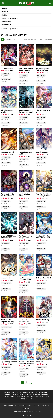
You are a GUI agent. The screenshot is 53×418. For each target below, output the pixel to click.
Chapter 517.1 (24, 159)
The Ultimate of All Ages (43, 111)
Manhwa (5, 12)
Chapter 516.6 (24, 165)
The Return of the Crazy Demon (25, 237)
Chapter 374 (6, 372)
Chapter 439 (23, 290)
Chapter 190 (5, 201)
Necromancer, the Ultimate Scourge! (25, 111)
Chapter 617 (41, 243)
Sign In (5, 29)
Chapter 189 (5, 207)
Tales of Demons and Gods (25, 153)
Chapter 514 (41, 81)
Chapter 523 (41, 123)
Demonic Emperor (8, 68)
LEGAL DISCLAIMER (20, 405)
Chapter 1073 (24, 369)
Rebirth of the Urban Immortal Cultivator (26, 363)
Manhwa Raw (6, 22)
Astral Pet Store (42, 152)
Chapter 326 (23, 207)
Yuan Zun (39, 362)
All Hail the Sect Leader (7, 111)
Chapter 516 (5, 117)
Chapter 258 (41, 201)
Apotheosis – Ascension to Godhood (24, 322)
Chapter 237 (23, 81)
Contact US (45, 405)
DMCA (29, 405)
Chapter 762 (6, 163)
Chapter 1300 (24, 332)
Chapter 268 (23, 123)
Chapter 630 (41, 331)
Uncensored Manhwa (9, 18)
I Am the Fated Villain (24, 195)
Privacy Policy (8, 405)
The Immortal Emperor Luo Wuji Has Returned (7, 322)
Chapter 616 (41, 248)
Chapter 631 (41, 325)
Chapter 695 (41, 283)
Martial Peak (5, 278)
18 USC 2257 (26, 409)
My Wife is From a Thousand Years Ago (25, 280)
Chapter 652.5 (41, 367)
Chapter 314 (5, 243)
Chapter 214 (41, 163)
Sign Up (14, 29)
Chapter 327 (23, 201)
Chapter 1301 (23, 327)
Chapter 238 (23, 75)
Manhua (4, 15)
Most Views (48, 39)
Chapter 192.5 (24, 243)
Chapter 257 (41, 207)
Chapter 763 (6, 157)
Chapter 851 (5, 73)
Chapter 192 (23, 248)
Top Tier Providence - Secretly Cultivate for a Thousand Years (43, 197)
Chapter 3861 (6, 289)
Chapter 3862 (6, 283)
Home (4, 9)
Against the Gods (7, 152)
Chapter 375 (6, 367)
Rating (40, 39)
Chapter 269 (23, 117)
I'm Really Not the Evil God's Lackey (7, 195)
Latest (33, 39)
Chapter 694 (41, 289)
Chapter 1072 (24, 374)
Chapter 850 (6, 79)
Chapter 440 (24, 285)
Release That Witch (43, 278)
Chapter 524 (41, 117)
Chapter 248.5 (6, 327)
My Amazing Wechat (9, 362)
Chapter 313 (5, 248)
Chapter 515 (41, 75)
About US (36, 405)
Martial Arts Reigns (43, 320)
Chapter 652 (41, 372)
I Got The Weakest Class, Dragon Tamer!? (26, 70)
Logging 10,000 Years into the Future (9, 237)
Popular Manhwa (8, 25)
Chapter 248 (6, 332)
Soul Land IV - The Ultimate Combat (43, 237)
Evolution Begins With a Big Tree (42, 69)
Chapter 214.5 (41, 157)
